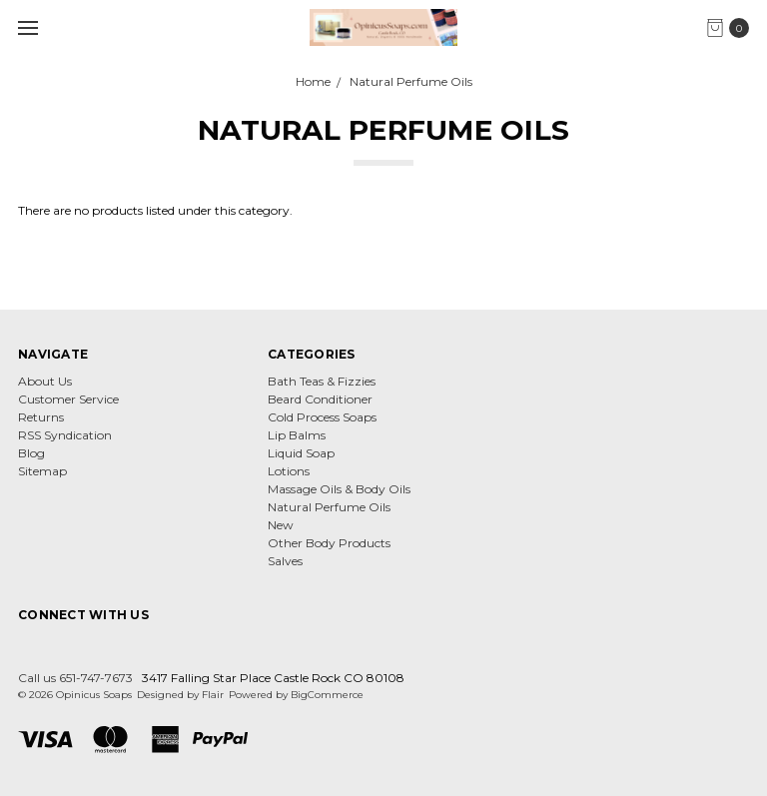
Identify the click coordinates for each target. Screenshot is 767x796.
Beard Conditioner (320, 399)
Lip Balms (297, 434)
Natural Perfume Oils (329, 506)
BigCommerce (327, 694)
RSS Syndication (65, 434)
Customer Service (68, 399)
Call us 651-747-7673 (75, 677)
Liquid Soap (301, 452)
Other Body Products (329, 542)
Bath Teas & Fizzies (322, 381)
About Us (45, 381)
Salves (285, 560)
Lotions (289, 470)
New (281, 524)
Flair (213, 694)
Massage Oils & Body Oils (339, 488)
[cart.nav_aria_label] (732, 28)
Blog (31, 452)
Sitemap (42, 470)
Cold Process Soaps (322, 416)
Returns (41, 416)
